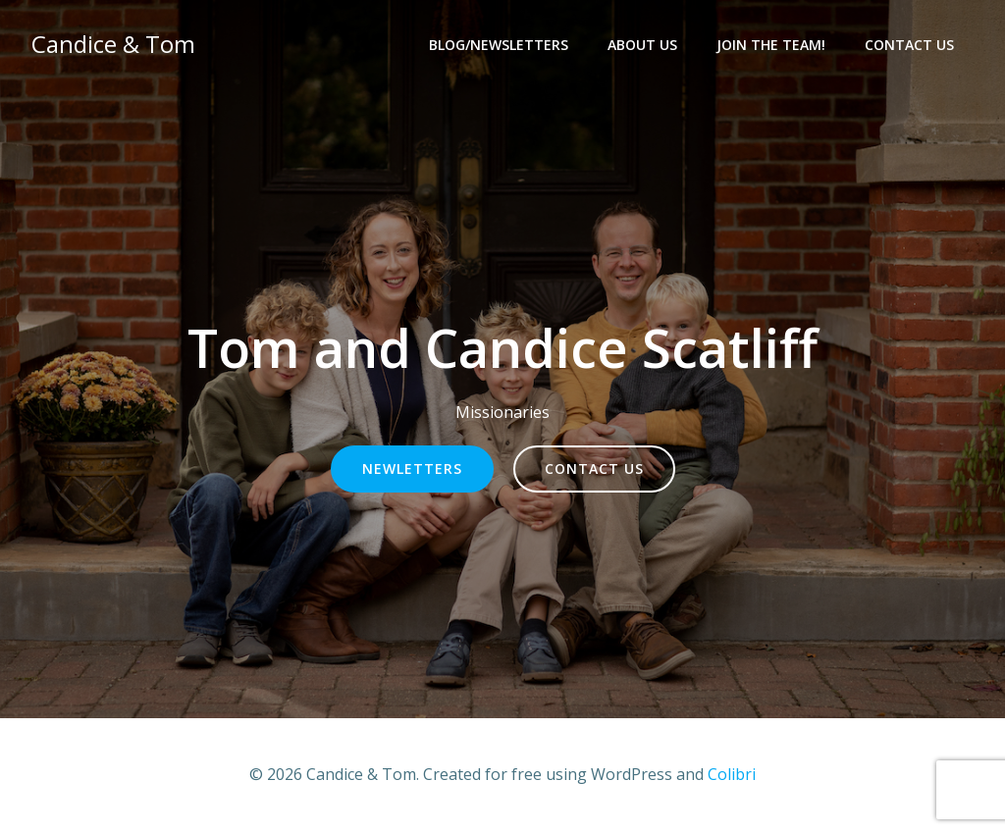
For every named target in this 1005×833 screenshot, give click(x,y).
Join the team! (770, 44)
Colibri (732, 774)
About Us (642, 44)
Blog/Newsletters (498, 44)
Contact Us (909, 44)
